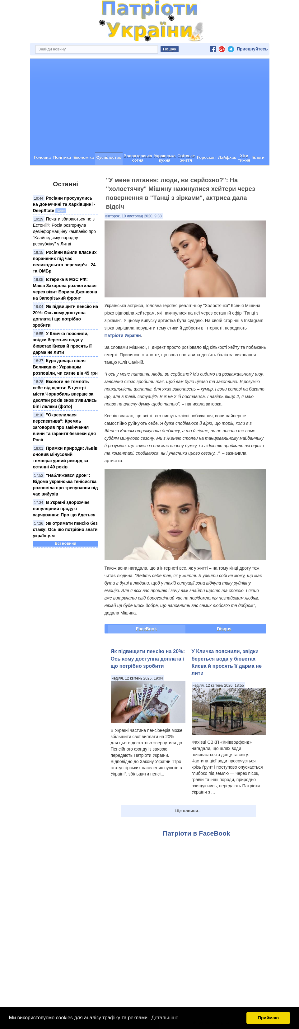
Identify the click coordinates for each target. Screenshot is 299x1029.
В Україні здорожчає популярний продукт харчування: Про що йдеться (64, 508)
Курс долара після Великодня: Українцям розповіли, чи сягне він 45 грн (65, 367)
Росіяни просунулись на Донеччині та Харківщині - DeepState (64, 204)
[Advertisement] (149, 105)
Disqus (224, 628)
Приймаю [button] (268, 1017)
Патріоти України (123, 335)
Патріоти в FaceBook (196, 833)
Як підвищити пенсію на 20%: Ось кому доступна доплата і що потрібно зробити (148, 658)
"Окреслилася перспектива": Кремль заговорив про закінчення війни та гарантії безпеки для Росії (64, 427)
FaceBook (146, 628)
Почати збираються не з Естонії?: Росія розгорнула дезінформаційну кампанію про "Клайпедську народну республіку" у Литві (64, 231)
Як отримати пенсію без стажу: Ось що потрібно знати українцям (65, 529)
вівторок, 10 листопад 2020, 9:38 (133, 216)
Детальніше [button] (164, 1017)
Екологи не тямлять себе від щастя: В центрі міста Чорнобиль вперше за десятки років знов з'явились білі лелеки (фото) (65, 394)
